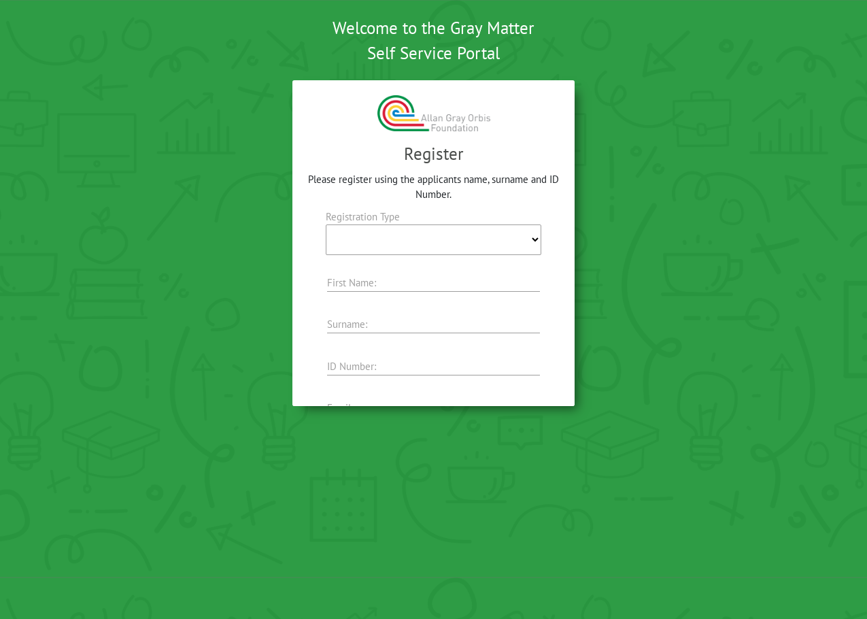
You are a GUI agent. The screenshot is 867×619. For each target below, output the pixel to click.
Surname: (347, 324)
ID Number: (351, 366)
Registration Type (363, 216)
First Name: (351, 282)
